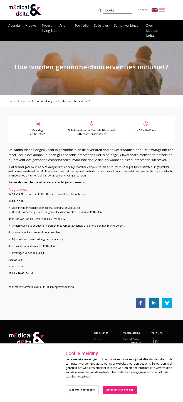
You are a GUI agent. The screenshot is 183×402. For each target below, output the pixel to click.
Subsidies (101, 25)
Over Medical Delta (152, 30)
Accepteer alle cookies (119, 389)
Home (12, 101)
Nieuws (30, 25)
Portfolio (82, 25)
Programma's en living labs (54, 28)
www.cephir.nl (66, 287)
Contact (141, 10)
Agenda (14, 25)
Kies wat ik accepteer (82, 389)
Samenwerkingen (127, 25)
